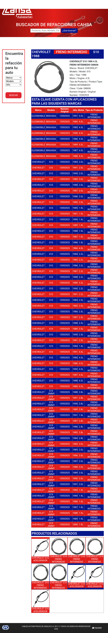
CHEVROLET (41, 52)
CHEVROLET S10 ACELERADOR (40, 559)
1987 (75, 150)
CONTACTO (93, 5)
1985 (75, 127)
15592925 (65, 116)
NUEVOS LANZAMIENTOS (89, 1)
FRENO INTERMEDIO (94, 116)
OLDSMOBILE (38, 116)
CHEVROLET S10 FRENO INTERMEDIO (58, 559)
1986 (75, 139)
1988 (75, 156)
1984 (75, 121)
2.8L (81, 392)
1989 (75, 144)
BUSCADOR (68, 1)
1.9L (81, 208)
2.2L (81, 254)
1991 (75, 116)
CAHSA (57, 1)
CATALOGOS (79, 5)
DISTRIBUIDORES (62, 5)
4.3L (81, 116)
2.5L (81, 300)
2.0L (81, 162)
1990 (75, 133)
